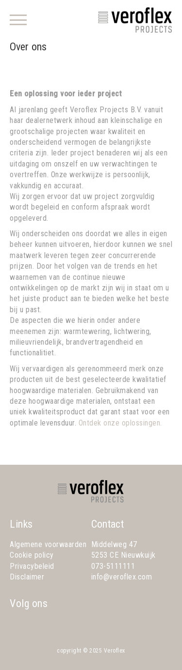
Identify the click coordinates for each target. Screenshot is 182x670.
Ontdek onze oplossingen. (120, 422)
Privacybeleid (32, 566)
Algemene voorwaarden (48, 544)
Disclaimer (27, 576)
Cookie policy (32, 555)
